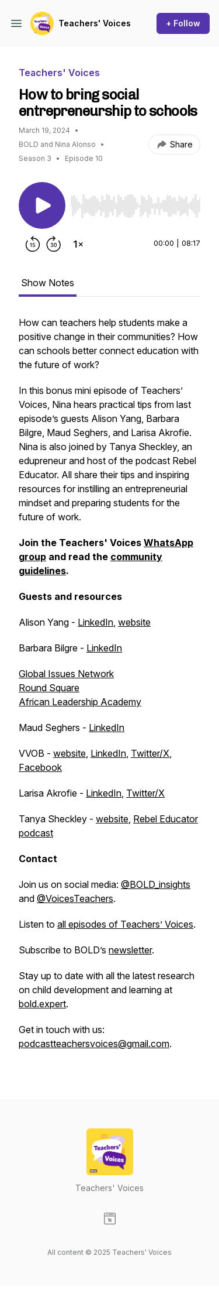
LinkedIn (95, 622)
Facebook (40, 767)
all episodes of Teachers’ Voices (125, 924)
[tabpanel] (109, 688)
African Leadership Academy (80, 702)
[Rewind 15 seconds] (33, 244)
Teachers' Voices (94, 23)
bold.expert (42, 1004)
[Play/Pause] (42, 205)
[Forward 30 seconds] (54, 244)
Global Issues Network (66, 674)
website (134, 622)
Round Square (49, 688)
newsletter (130, 950)
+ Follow (183, 23)
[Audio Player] (135, 202)
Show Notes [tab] (47, 283)
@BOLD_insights (155, 884)
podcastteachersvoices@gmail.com (94, 1043)
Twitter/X (150, 753)
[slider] (135, 206)
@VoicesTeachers (75, 898)
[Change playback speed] (78, 244)
